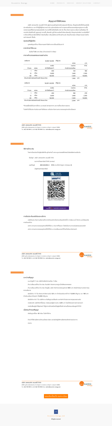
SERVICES (70, 3)
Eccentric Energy (19, 3)
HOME (52, 3)
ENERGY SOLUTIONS (83, 3)
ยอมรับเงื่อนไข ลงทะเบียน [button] (56, 396)
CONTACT (96, 3)
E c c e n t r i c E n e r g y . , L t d (56, 416)
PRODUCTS (61, 3)
